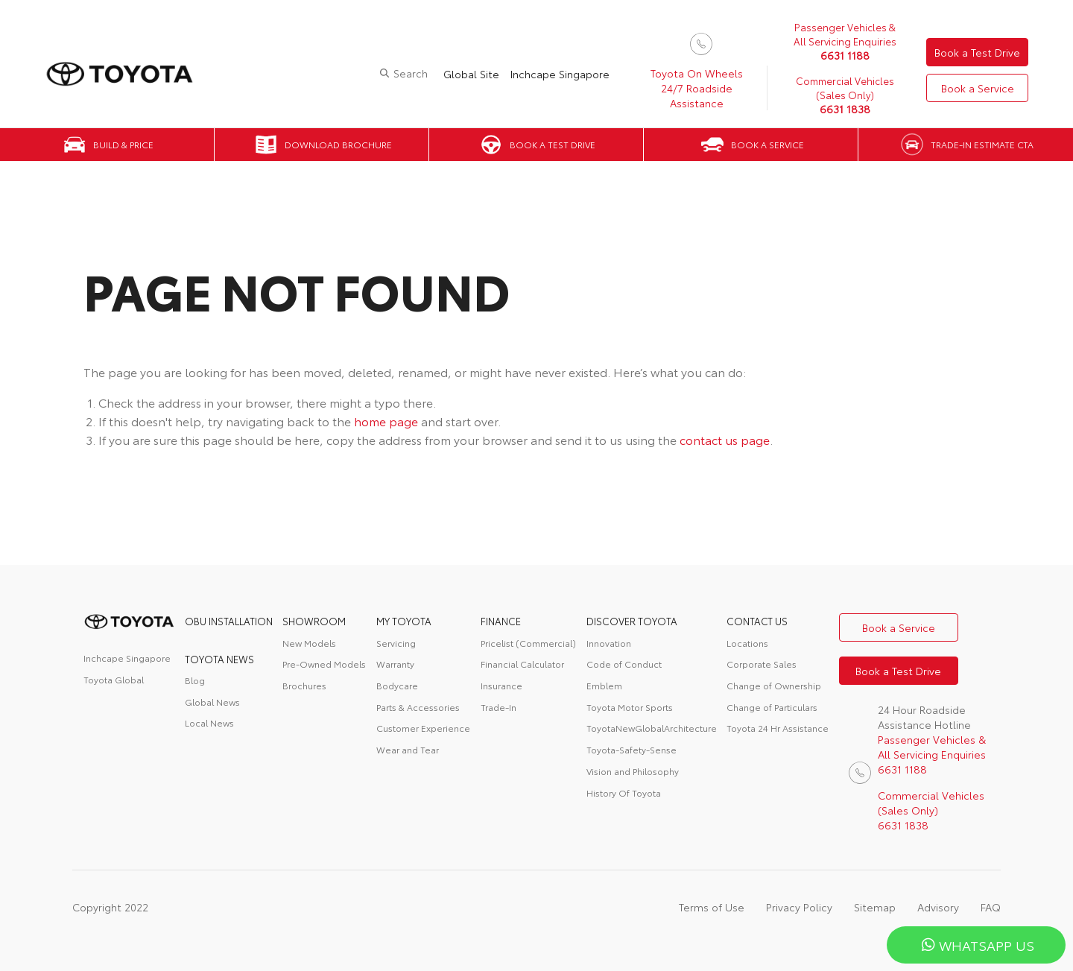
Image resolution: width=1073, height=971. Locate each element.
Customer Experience (423, 727)
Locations (747, 642)
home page (386, 420)
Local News (209, 722)
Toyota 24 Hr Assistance (778, 727)
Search (410, 73)
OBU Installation (229, 620)
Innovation (608, 642)
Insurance (501, 685)
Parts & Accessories (418, 706)
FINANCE (501, 620)
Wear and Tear (407, 749)
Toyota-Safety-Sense (631, 749)
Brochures (304, 685)
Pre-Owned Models (324, 663)
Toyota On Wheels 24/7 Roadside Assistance (697, 88)
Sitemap (875, 906)
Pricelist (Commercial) (528, 642)
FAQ (991, 906)
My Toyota (403, 620)
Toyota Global (113, 679)
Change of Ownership (774, 685)
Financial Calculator (522, 663)
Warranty (395, 663)
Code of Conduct (624, 663)
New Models (309, 642)
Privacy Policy (799, 906)
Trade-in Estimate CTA (982, 144)
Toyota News (219, 658)
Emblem (604, 685)
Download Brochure (338, 144)
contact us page (725, 439)
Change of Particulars (772, 706)
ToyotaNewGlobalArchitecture (651, 727)
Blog (195, 680)
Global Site (471, 73)
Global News (212, 701)
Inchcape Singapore (560, 73)
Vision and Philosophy (632, 771)
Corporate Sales (762, 663)
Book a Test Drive (977, 52)
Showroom (314, 620)
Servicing (396, 642)
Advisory (938, 906)
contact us (757, 620)
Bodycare (397, 685)
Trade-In (498, 706)
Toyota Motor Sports (629, 706)
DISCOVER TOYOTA (631, 620)
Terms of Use (711, 906)
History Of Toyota (623, 792)
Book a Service (977, 87)
